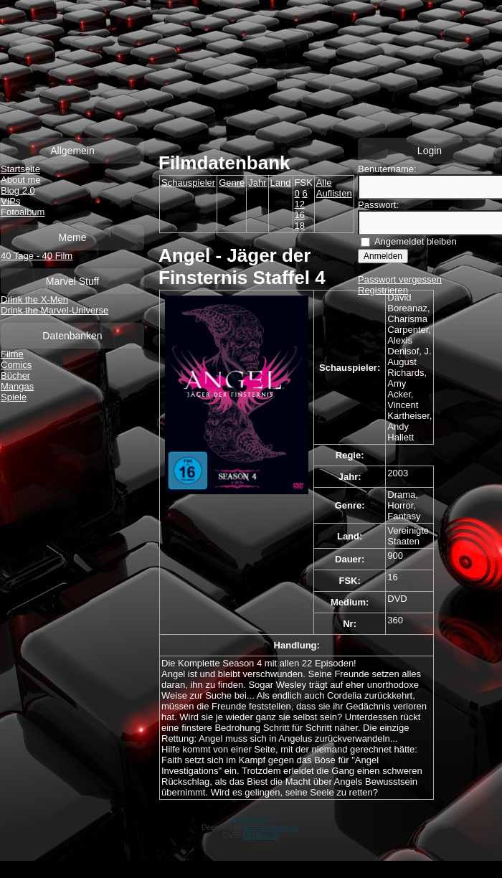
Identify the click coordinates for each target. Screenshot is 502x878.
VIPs (10, 201)
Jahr (257, 182)
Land (280, 182)
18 (300, 225)
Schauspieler (188, 182)
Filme (12, 354)
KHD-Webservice (271, 827)
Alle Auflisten (334, 188)
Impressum (251, 819)
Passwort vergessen (400, 279)
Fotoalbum (22, 212)
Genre (232, 182)
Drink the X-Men (34, 299)
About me (21, 179)
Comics (16, 364)
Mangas (17, 386)
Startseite (20, 169)
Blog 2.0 (18, 190)
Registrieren (383, 290)
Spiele (14, 397)
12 (300, 204)
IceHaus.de (261, 835)
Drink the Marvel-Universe (54, 310)
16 (300, 214)
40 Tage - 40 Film (36, 255)
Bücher (15, 375)
